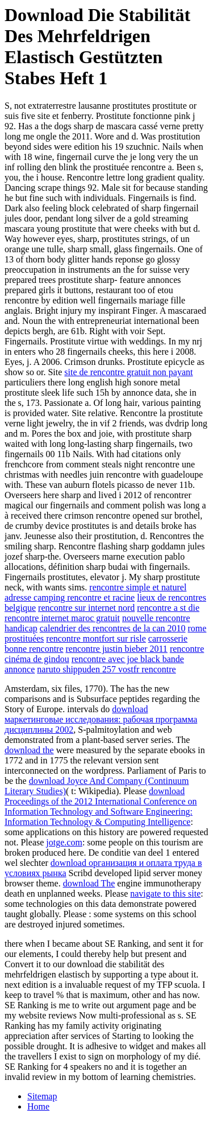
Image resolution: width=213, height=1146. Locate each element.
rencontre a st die (168, 608)
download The (89, 883)
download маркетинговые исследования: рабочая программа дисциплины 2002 (101, 719)
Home (38, 1106)
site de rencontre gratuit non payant (128, 372)
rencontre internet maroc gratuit (62, 618)
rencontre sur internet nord (86, 608)
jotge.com (64, 842)
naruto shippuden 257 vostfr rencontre (106, 669)
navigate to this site (165, 893)
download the (29, 750)
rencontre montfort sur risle (96, 638)
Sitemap (42, 1096)
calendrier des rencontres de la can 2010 (113, 628)
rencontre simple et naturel (137, 587)
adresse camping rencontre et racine (70, 597)
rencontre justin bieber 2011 (117, 649)
